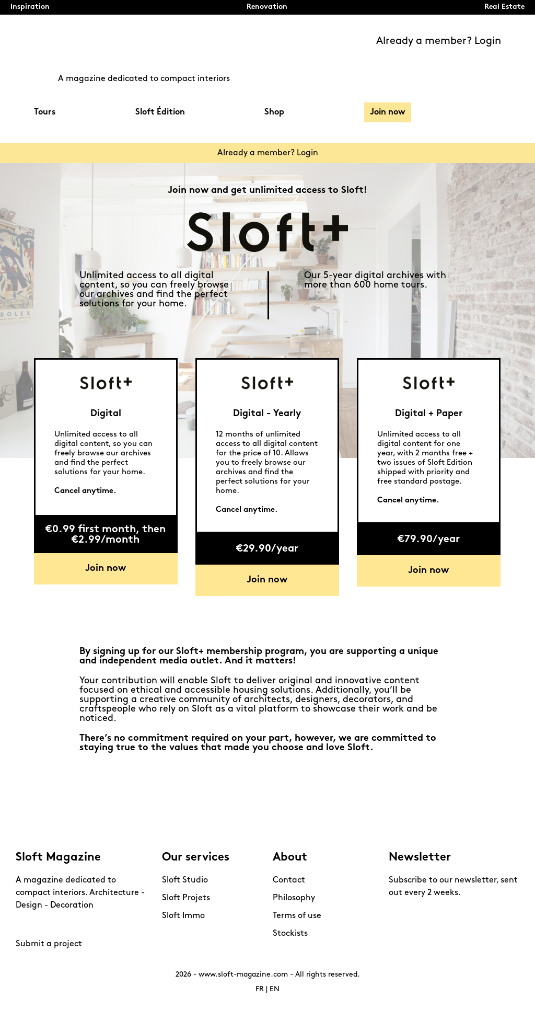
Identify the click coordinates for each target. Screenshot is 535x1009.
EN (275, 989)
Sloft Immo (183, 916)
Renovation (267, 7)
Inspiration (30, 7)
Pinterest (44, 925)
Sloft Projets (186, 898)
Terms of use (297, 916)
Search (496, 112)
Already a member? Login (438, 41)
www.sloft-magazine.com (243, 975)
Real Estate (504, 7)
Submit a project (49, 944)
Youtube (63, 925)
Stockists (290, 934)
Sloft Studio (185, 880)
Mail (99, 925)
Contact (289, 880)
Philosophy (294, 898)
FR (259, 989)
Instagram (26, 925)
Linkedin (81, 925)
